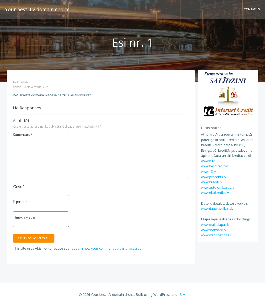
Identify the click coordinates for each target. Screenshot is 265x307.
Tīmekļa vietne (24, 217)
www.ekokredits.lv (215, 192)
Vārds (18, 186)
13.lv (181, 294)
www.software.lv (213, 230)
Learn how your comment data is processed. (108, 248)
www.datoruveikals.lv (217, 208)
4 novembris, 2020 (36, 87)
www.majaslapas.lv (215, 224)
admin (17, 87)
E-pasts (20, 201)
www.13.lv (208, 171)
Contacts (252, 9)
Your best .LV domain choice (37, 9)
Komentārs (23, 134)
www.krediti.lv (211, 182)
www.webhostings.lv (216, 235)
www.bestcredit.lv (214, 166)
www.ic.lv (207, 161)
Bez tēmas (20, 81)
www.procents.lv (213, 177)
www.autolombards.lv (217, 187)
